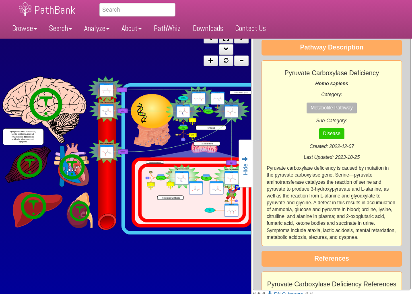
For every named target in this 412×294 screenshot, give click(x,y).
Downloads (208, 28)
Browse (24, 28)
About (132, 28)
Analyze (96, 28)
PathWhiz (167, 28)
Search (60, 28)
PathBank (54, 10)
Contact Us (250, 28)
